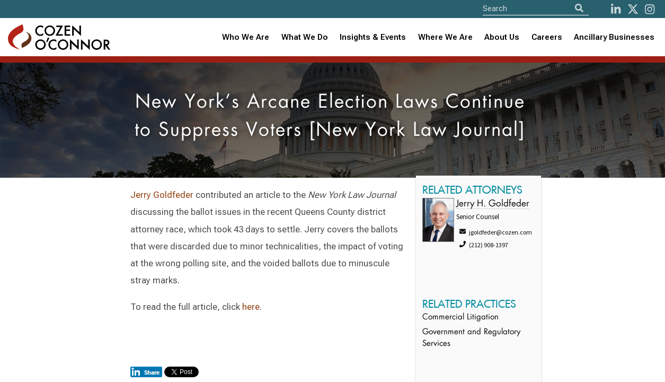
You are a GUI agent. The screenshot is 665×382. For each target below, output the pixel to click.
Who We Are (245, 37)
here (251, 306)
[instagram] (649, 9)
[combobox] (373, 37)
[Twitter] (633, 9)
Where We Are (445, 37)
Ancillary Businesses (614, 37)
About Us (501, 37)
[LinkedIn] (615, 9)
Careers (546, 37)
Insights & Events (373, 37)
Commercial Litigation (460, 318)
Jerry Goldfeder (161, 194)
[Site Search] (536, 8)
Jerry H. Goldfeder (492, 204)
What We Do (304, 37)
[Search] (579, 8)
